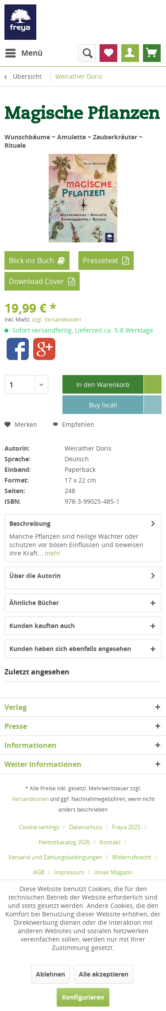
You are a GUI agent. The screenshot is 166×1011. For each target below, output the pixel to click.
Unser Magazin (113, 872)
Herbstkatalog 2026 (64, 842)
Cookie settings (39, 827)
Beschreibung (29, 523)
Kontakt (110, 842)
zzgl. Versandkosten (56, 319)
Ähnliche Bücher (34, 602)
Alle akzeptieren (103, 974)
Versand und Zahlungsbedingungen (55, 857)
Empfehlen (73, 424)
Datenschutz (85, 827)
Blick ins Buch (31, 260)
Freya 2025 (126, 827)
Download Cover (36, 281)
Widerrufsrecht (131, 857)
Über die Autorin (35, 575)
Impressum (69, 872)
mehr (52, 553)
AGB (38, 872)
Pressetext (100, 260)
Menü (23, 52)
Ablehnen (50, 974)
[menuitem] (23, 53)
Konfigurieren (83, 997)
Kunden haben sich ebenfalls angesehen (70, 648)
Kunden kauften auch (42, 625)
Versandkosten (30, 799)
